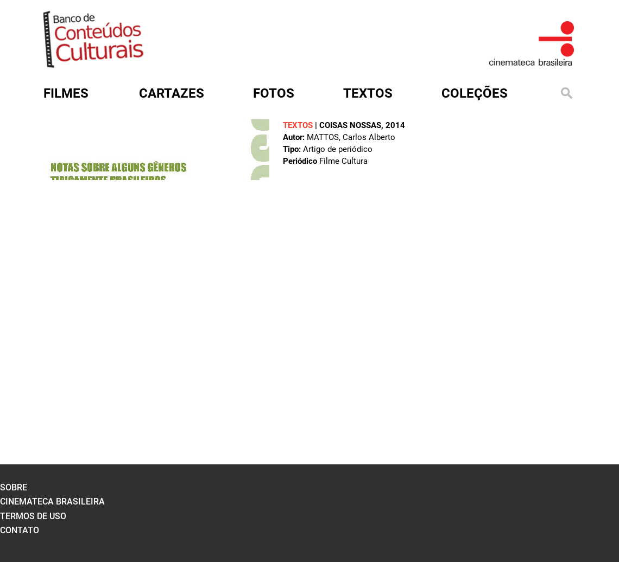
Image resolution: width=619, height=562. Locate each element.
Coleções (474, 93)
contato (19, 530)
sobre (13, 487)
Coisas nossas (350, 125)
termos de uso (33, 516)
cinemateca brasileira (52, 501)
